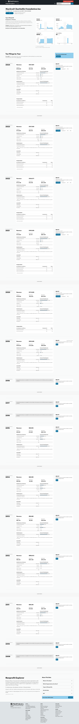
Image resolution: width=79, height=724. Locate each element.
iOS (56, 706)
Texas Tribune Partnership (30, 707)
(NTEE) (20, 26)
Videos (27, 713)
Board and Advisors (44, 706)
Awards (42, 714)
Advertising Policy (44, 719)
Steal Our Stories (58, 711)
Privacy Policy (43, 722)
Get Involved (28, 716)
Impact (42, 713)
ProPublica (28, 705)
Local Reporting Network (30, 706)
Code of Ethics (43, 718)
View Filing (58, 68)
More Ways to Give (59, 716)
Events (27, 719)
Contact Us (58, 56)
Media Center (43, 710)
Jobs (41, 709)
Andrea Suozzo (9, 687)
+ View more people (19, 107)
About (42, 705)
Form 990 (8, 56)
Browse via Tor (58, 712)
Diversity (42, 708)
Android (60, 706)
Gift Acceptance (44, 720)
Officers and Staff (44, 707)
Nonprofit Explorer (10, 3)
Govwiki (7, 692)
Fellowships (46, 709)
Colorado (17, 3)
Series (27, 712)
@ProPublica (28, 718)
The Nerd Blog (28, 717)
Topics (27, 711)
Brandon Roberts (27, 687)
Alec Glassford (15, 687)
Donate (56, 715)
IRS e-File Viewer (16, 691)
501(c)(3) (14, 19)
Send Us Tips (57, 710)
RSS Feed (57, 707)
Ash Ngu (20, 687)
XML (68, 68)
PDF (67, 130)
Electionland (28, 708)
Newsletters (57, 705)
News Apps (28, 715)
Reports (42, 712)
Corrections (43, 715)
